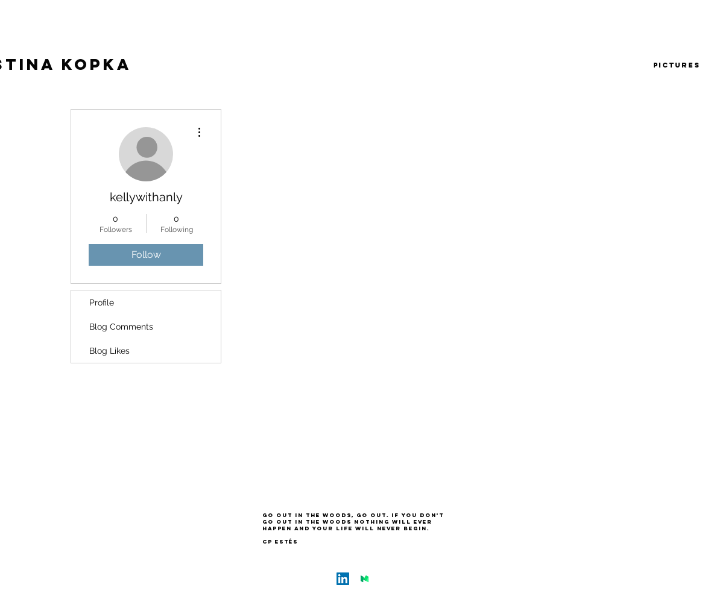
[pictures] (676, 65)
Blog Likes (109, 351)
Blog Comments (121, 326)
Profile (101, 302)
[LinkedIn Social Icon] (343, 578)
